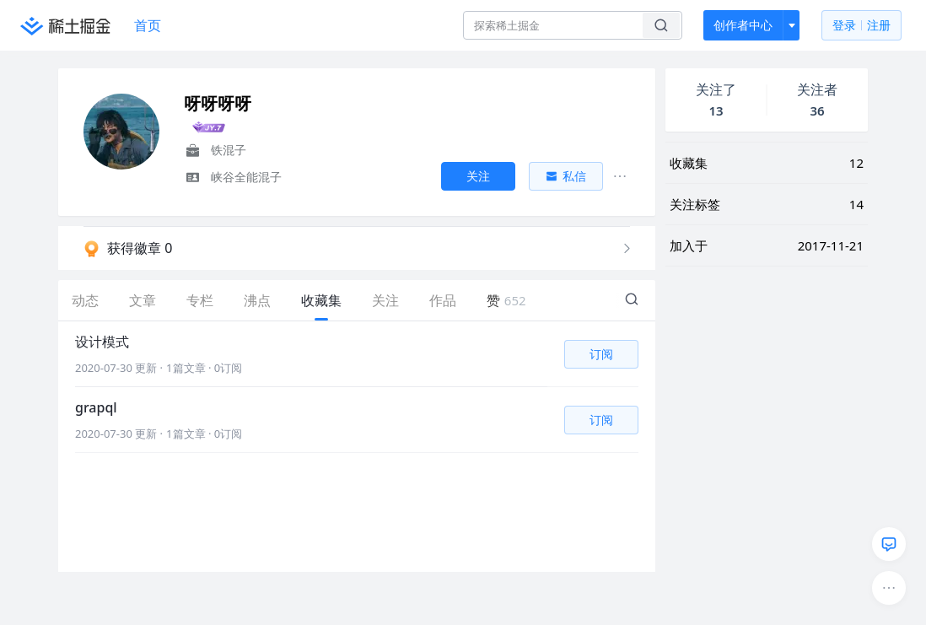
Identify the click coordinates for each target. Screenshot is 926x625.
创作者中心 (743, 25)
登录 (861, 25)
